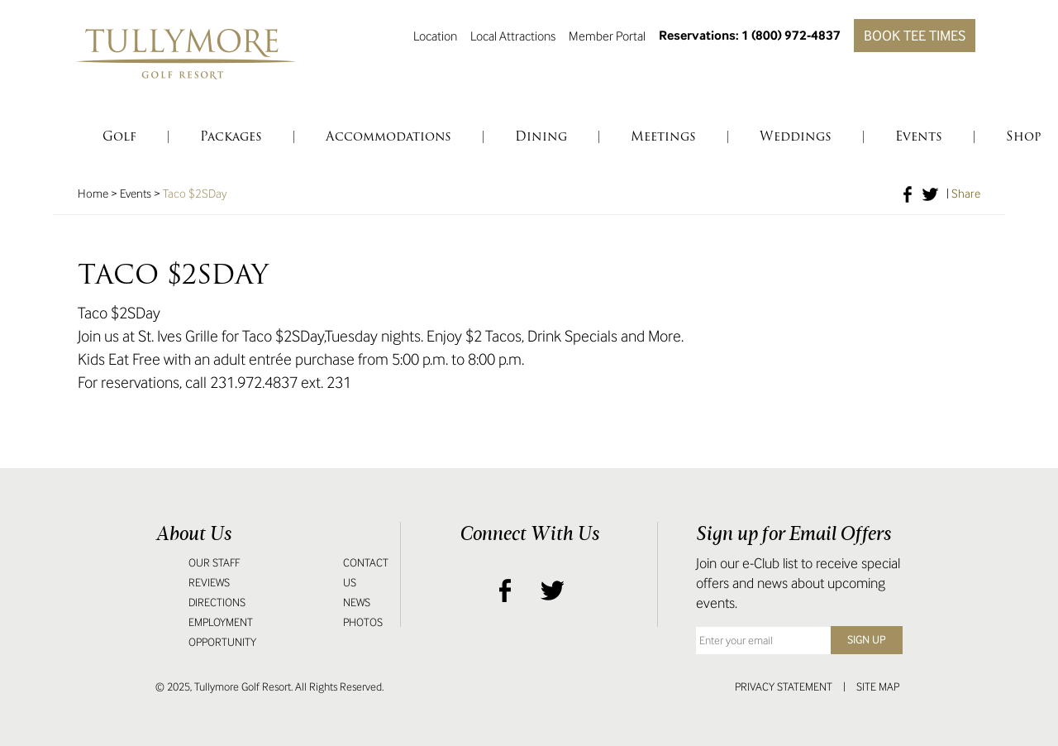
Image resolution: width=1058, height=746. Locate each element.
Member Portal (607, 35)
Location (435, 35)
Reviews (209, 582)
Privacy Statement (783, 687)
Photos (363, 622)
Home (93, 193)
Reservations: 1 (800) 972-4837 (750, 35)
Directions (216, 602)
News (356, 602)
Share (965, 193)
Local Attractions (512, 35)
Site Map (877, 687)
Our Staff (214, 563)
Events (135, 193)
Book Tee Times (914, 35)
